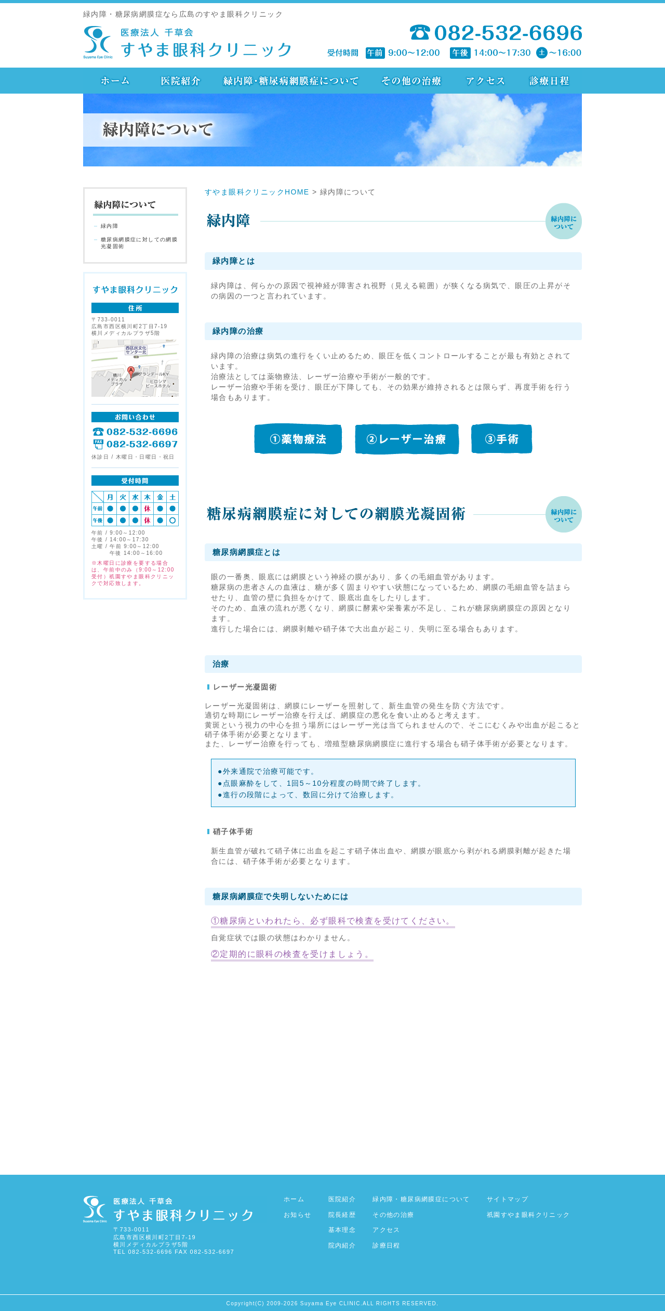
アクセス (387, 1230)
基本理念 (342, 1230)
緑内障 (109, 226)
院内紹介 (342, 1245)
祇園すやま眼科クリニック (528, 1214)
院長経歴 (342, 1214)
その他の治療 (393, 1214)
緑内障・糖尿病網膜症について (421, 1199)
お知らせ (298, 1214)
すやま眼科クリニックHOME (257, 192)
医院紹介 (342, 1199)
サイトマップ (507, 1199)
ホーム (294, 1199)
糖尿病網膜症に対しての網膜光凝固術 (139, 243)
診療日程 (387, 1245)
